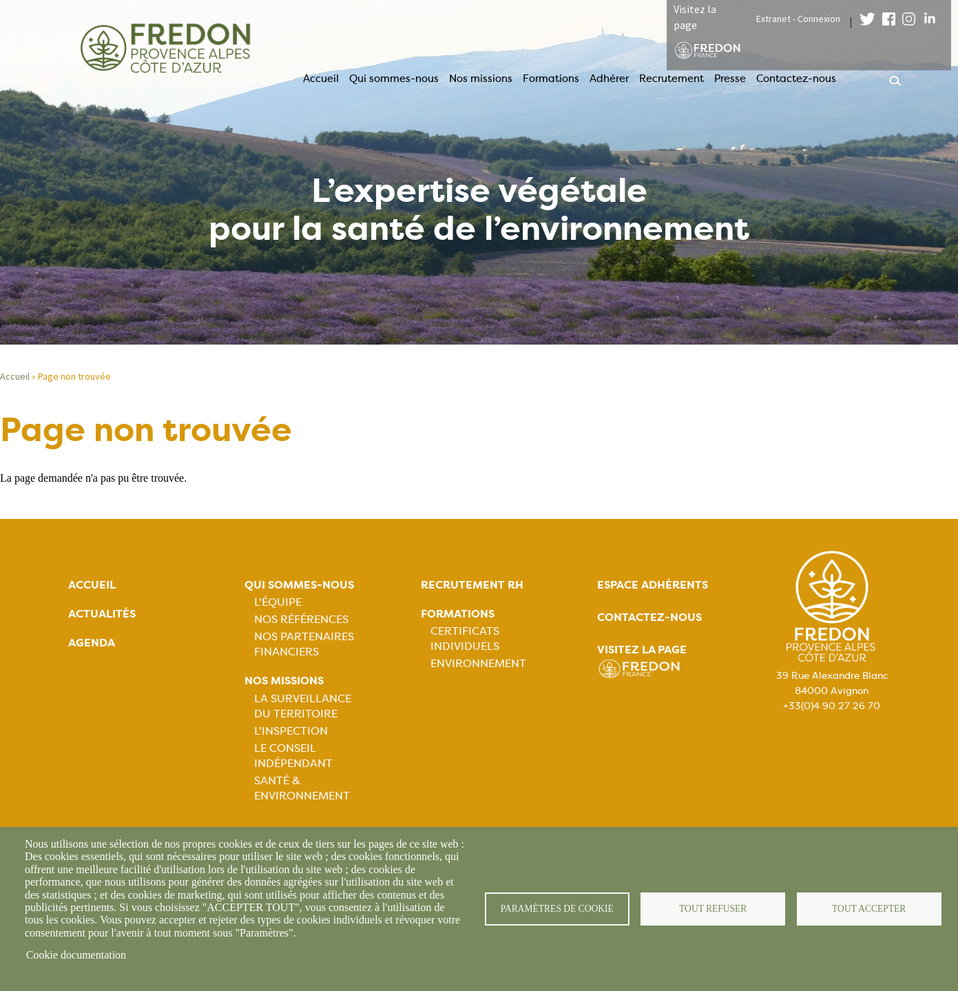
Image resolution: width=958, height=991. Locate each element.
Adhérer (609, 78)
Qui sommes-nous (394, 78)
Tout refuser (713, 908)
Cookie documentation (76, 955)
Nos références (301, 619)
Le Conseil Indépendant (293, 755)
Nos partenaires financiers (304, 644)
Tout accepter (869, 908)
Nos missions (480, 78)
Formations (551, 78)
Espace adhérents (652, 585)
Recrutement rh (472, 585)
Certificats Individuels (464, 638)
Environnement (478, 663)
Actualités (102, 613)
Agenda (91, 642)
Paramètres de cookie (557, 908)
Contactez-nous (796, 78)
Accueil (321, 78)
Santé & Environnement (302, 788)
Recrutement (671, 78)
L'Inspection (291, 731)
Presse (730, 78)
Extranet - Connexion (798, 18)
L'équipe (278, 602)
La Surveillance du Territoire (302, 706)
